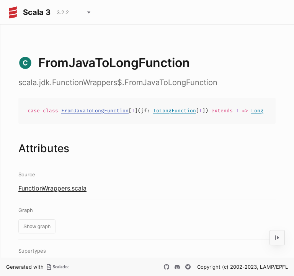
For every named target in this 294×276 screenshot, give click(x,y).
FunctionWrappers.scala (52, 188)
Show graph (37, 226)
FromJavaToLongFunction (95, 110)
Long (257, 110)
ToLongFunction (174, 110)
